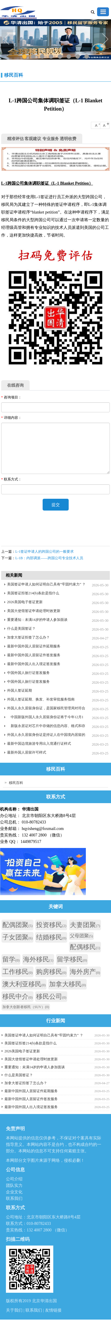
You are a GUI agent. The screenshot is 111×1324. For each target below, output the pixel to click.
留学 (11, 959)
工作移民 (17, 971)
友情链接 (53, 1310)
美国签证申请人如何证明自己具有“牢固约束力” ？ (46, 584)
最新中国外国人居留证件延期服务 (33, 646)
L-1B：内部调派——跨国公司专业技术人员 (49, 558)
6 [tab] (69, 56)
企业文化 (14, 1192)
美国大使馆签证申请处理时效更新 (33, 611)
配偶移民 (85, 947)
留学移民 (72, 959)
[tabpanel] (55, 40)
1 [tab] (24, 56)
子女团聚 (17, 937)
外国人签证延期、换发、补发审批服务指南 (41, 699)
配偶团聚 (17, 924)
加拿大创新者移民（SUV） (25, 1007)
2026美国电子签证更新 (25, 602)
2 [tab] (33, 56)
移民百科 (13, 75)
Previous (7, 39)
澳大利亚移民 (24, 984)
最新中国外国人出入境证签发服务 (33, 664)
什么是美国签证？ (21, 628)
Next (105, 39)
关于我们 (15, 1310)
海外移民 (38, 959)
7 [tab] (78, 56)
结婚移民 (51, 937)
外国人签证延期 (19, 690)
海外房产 (85, 971)
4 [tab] (51, 56)
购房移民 (51, 971)
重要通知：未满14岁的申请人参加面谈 (37, 620)
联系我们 (14, 1198)
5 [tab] (60, 56)
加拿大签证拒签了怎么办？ (28, 637)
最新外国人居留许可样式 (26, 752)
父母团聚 (81, 935)
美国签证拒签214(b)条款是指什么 (33, 593)
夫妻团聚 (85, 924)
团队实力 (14, 1185)
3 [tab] (42, 56)
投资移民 (51, 924)
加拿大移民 (67, 984)
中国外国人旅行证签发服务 (28, 673)
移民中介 (17, 996)
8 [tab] (87, 56)
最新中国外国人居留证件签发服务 (33, 655)
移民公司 (51, 996)
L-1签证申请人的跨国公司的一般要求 (44, 551)
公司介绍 (14, 1179)
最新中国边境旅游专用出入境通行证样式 (39, 743)
